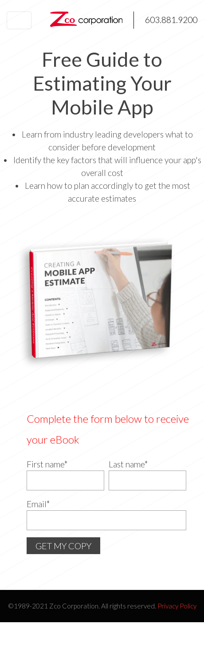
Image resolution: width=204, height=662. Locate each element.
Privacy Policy (176, 606)
